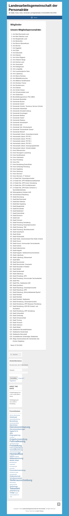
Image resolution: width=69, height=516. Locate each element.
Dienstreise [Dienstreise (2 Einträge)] (14, 425)
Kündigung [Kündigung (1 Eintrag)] (16, 456)
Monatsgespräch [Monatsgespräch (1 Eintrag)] (13, 462)
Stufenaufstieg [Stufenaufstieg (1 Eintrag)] (13, 482)
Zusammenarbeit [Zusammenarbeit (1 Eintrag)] (13, 494)
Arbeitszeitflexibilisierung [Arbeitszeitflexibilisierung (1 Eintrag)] (15, 419)
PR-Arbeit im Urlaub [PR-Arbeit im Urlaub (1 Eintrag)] (14, 472)
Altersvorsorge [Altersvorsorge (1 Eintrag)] (17, 415)
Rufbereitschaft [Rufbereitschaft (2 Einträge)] (15, 476)
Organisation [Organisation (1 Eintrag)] (12, 464)
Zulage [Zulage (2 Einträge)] (12, 493)
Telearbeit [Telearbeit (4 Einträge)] (15, 488)
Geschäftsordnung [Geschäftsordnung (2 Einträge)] (16, 450)
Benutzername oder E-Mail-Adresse (19, 365)
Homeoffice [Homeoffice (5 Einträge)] (16, 453)
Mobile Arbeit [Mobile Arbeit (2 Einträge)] (14, 460)
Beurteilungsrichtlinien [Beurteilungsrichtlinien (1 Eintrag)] (14, 423)
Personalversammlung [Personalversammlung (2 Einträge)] (17, 470)
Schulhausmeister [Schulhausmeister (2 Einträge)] (16, 478)
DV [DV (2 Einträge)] (15, 431)
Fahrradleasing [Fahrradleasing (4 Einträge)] (17, 441)
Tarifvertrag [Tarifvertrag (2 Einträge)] (14, 486)
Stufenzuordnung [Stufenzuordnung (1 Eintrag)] (13, 484)
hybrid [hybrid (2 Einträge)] (12, 456)
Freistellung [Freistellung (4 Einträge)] (16, 445)
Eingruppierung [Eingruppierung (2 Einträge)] (15, 435)
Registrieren (13, 381)
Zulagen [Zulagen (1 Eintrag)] (16, 492)
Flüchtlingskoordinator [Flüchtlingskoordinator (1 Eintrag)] (14, 443)
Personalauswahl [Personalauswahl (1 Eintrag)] (13, 466)
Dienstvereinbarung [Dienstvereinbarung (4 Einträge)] (20, 427)
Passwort (12, 370)
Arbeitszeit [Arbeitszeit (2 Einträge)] (13, 417)
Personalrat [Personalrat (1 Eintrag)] (12, 468)
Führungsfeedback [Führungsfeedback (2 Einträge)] (16, 448)
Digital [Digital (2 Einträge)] (12, 431)
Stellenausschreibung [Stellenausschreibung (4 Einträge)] (21, 480)
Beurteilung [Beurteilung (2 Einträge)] (14, 421)
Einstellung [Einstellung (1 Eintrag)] (12, 437)
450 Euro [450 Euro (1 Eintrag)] (11, 415)
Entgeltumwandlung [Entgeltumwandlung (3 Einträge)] (18, 439)
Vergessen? (21, 378)
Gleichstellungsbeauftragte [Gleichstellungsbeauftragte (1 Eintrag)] (15, 451)
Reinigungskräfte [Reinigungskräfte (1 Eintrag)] (13, 474)
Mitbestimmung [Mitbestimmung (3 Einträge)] (16, 458)
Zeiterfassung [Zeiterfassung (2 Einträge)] (14, 491)
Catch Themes (39, 511)
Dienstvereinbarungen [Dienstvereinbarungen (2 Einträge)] (17, 429)
